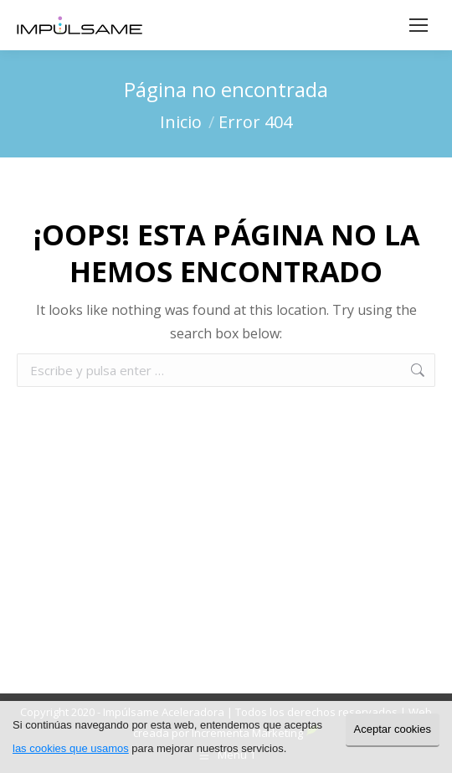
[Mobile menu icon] (418, 25)
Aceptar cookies (393, 729)
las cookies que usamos (71, 748)
